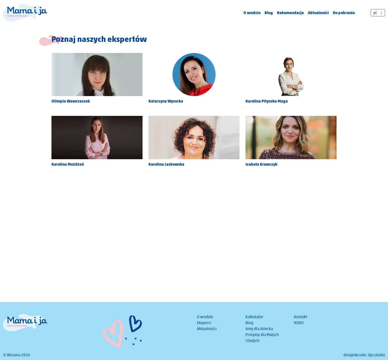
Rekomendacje (290, 12)
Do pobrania (344, 12)
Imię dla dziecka (259, 328)
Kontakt (300, 316)
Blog (269, 12)
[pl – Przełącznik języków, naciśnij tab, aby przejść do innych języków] (378, 12)
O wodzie (252, 12)
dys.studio (376, 355)
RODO (299, 322)
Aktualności (318, 12)
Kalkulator (254, 316)
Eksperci (204, 322)
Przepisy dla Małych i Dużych (262, 337)
